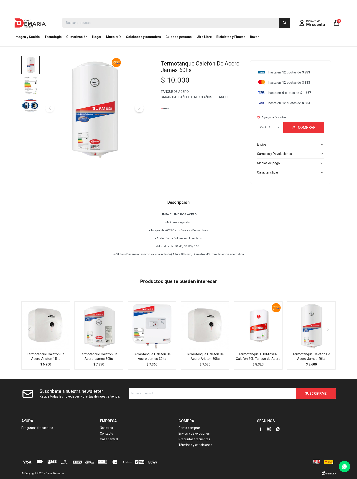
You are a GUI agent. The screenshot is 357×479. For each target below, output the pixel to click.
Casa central (109, 439)
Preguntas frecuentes (37, 428)
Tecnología (53, 37)
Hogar (97, 37)
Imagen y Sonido (27, 37)
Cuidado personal (179, 37)
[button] (139, 107)
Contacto (106, 433)
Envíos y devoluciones (194, 433)
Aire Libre (204, 37)
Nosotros (106, 428)
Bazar (254, 37)
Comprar (306, 127)
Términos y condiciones (195, 445)
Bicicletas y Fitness (230, 37)
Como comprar (189, 428)
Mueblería (113, 37)
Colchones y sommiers (143, 37)
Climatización (76, 37)
